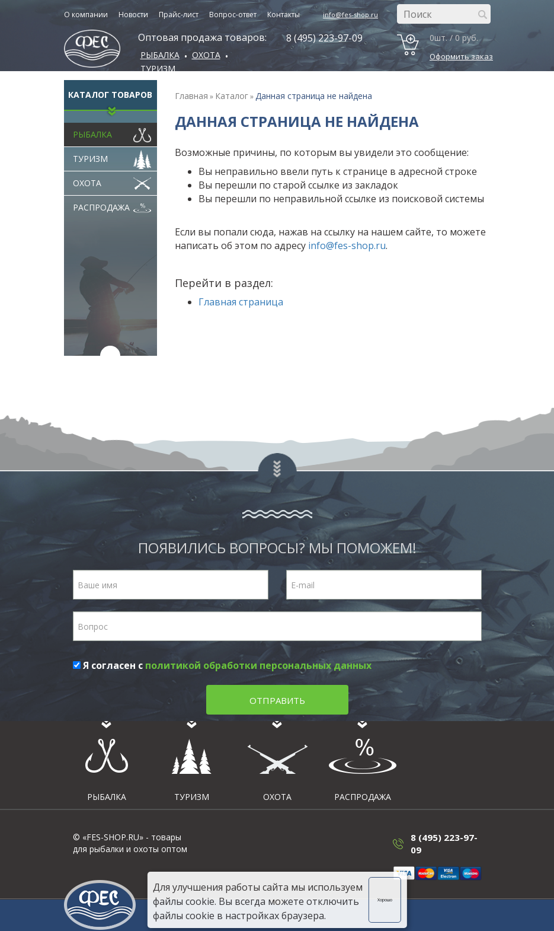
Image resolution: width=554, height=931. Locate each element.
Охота (112, 180)
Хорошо (384, 900)
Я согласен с (222, 665)
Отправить (277, 700)
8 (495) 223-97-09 (324, 37)
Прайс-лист (178, 14)
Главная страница (240, 301)
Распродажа (112, 204)
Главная (191, 95)
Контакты (283, 14)
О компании (86, 14)
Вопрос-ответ (233, 14)
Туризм (157, 68)
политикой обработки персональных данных (258, 665)
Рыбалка (160, 54)
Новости (133, 14)
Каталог (231, 95)
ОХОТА (206, 54)
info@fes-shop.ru (350, 14)
